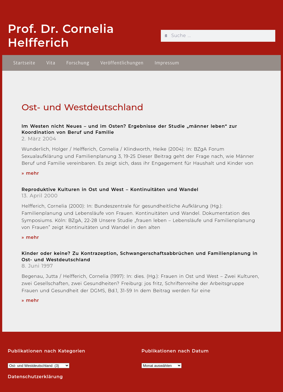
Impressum (166, 63)
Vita (51, 63)
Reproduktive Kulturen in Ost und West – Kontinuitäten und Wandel (110, 189)
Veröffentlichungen (121, 63)
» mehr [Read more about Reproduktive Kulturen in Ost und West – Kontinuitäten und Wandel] (30, 237)
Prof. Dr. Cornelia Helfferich (61, 36)
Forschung (77, 63)
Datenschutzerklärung (35, 376)
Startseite (24, 63)
